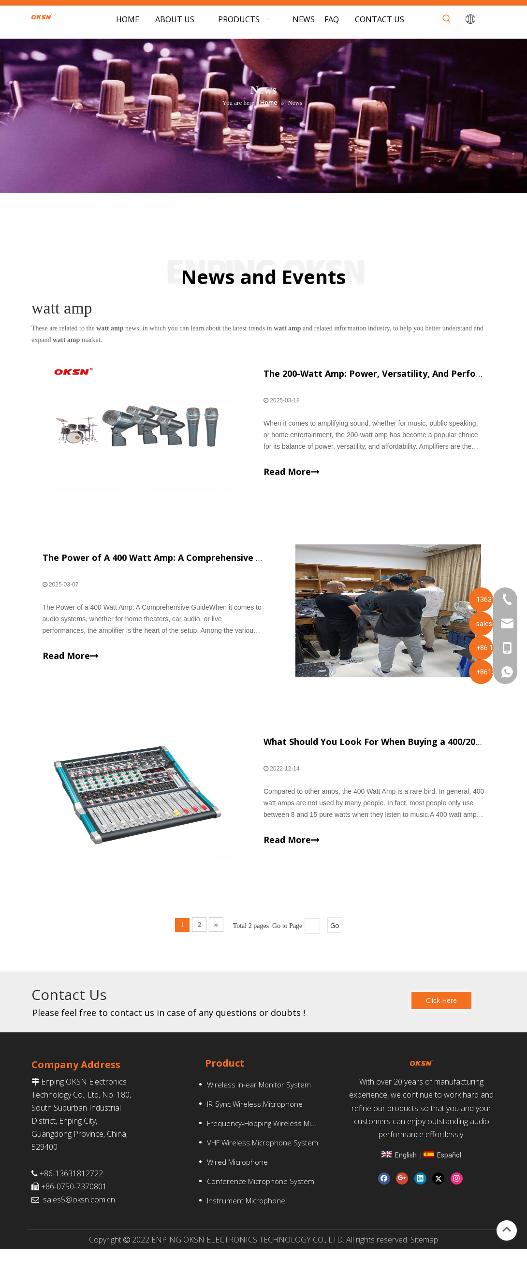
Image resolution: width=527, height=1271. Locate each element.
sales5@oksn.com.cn (79, 1221)
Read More (292, 476)
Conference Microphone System (260, 1202)
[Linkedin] (420, 1204)
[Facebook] (384, 1204)
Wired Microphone (237, 1183)
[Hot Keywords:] (446, 19)
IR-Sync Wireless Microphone (255, 1125)
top (506, 1229)
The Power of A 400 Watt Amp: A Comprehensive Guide (165, 568)
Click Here (441, 1022)
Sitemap (424, 1261)
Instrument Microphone (246, 1222)
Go (334, 947)
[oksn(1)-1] (417, 1085)
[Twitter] (438, 1204)
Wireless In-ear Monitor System (259, 1106)
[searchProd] (433, 19)
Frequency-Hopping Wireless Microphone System (267, 1144)
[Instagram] (457, 1204)
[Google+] (402, 1204)
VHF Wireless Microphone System (262, 1164)
